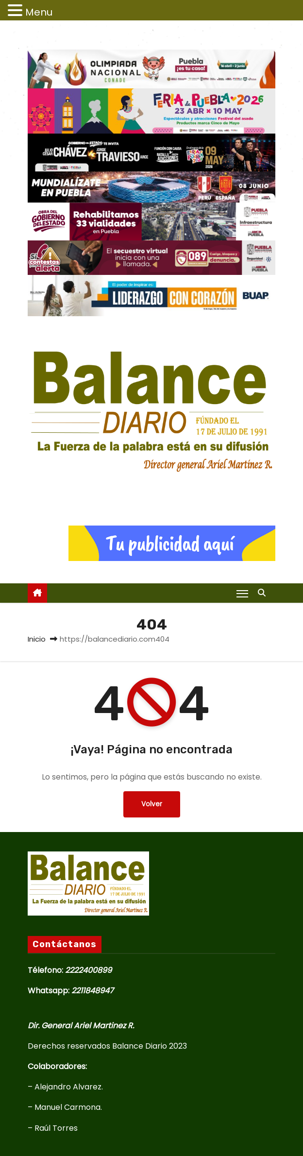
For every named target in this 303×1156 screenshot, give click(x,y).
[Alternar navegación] (242, 593)
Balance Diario (151, 487)
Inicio (37, 639)
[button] (264, 592)
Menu (38, 12)
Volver (151, 804)
